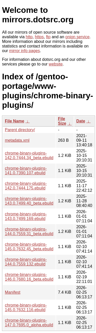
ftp (48, 37)
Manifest (12, 292)
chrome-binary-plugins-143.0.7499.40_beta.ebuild (29, 200)
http (29, 37)
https (39, 37)
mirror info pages (24, 51)
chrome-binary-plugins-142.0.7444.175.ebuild (26, 185)
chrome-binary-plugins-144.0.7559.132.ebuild (26, 261)
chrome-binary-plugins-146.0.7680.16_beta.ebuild (29, 276)
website (55, 64)
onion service (77, 37)
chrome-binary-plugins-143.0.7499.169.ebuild (26, 216)
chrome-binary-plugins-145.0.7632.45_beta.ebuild (29, 246)
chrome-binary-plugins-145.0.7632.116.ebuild (26, 307)
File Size (62, 121)
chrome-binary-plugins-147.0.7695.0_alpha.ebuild (29, 322)
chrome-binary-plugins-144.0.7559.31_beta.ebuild (29, 231)
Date (80, 121)
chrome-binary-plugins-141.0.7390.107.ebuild (26, 170)
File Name (14, 121)
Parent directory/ (20, 130)
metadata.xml (17, 140)
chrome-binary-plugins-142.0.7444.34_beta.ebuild (29, 155)
